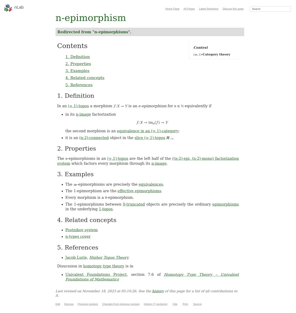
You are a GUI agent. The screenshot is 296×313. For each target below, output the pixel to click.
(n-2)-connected (94, 138)
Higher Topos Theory (109, 257)
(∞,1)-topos (78, 106)
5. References (78, 85)
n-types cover (78, 236)
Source (197, 304)
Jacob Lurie (76, 257)
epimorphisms (225, 204)
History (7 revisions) (156, 304)
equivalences (151, 184)
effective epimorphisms (139, 191)
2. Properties (78, 63)
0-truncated (134, 204)
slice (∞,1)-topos (150, 138)
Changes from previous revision (121, 304)
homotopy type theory (103, 266)
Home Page (172, 8)
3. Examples (77, 70)
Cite (175, 304)
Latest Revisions (209, 8)
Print (185, 304)
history (158, 291)
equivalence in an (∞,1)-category (147, 131)
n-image (83, 114)
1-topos (106, 209)
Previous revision (88, 304)
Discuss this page (233, 8)
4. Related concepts (84, 77)
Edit (58, 304)
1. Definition (77, 56)
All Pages (189, 8)
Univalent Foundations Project (96, 274)
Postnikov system (81, 230)
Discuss (69, 304)
